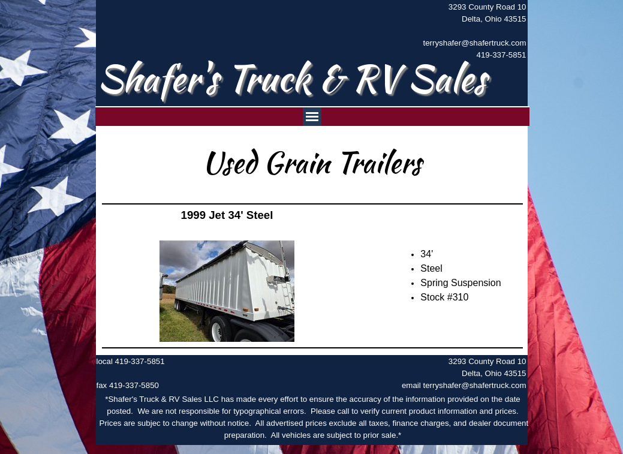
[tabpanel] (468, 31)
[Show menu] (312, 116)
